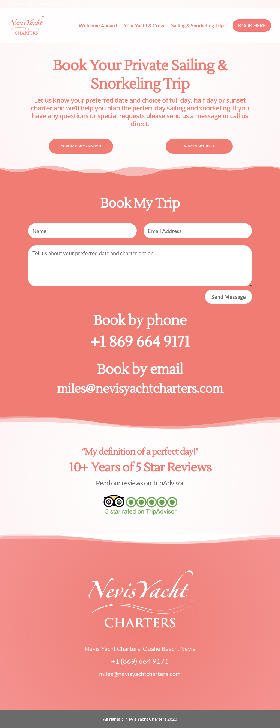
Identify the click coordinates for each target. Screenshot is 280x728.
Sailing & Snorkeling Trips (198, 26)
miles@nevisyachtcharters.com (140, 389)
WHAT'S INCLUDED (199, 146)
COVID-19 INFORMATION (81, 146)
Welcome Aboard (98, 26)
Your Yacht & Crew (144, 26)
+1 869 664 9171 (140, 342)
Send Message (228, 296)
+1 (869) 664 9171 (140, 661)
